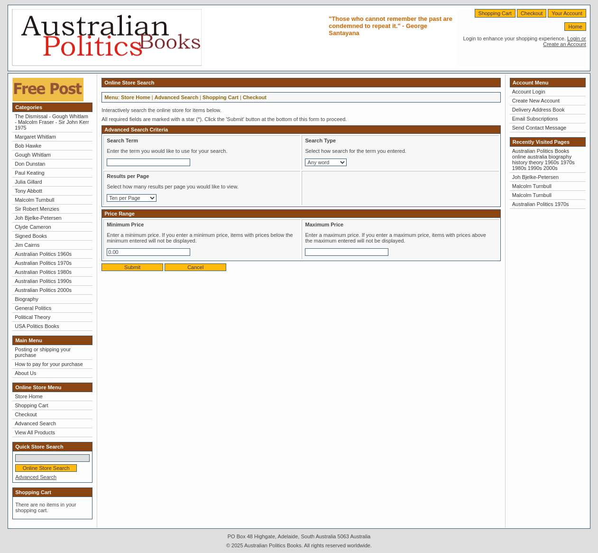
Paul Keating (29, 173)
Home (575, 26)
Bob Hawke (28, 146)
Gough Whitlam (33, 155)
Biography (26, 299)
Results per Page (128, 176)
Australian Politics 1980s (43, 272)
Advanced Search (35, 423)
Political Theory (32, 317)
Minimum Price (125, 224)
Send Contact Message (539, 128)
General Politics (33, 308)
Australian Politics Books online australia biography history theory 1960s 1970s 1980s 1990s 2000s (543, 159)
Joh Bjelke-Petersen (38, 218)
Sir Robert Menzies (37, 209)
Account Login (528, 91)
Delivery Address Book (538, 109)
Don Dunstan (30, 164)
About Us (25, 373)
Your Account (567, 13)
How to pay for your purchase (49, 364)
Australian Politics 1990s (43, 281)
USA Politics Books (37, 326)
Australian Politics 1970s (43, 263)
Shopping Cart (495, 13)
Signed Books (31, 236)
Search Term (122, 140)
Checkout (532, 13)
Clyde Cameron (33, 227)
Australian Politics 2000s (43, 290)
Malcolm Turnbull (34, 200)
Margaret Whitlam (35, 137)
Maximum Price (324, 224)
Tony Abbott (28, 191)
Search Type (320, 140)
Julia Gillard (28, 182)
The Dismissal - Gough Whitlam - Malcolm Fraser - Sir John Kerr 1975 (52, 122)
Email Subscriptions (535, 119)
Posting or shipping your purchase (43, 352)
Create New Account (536, 100)
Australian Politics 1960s (43, 254)
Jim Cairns (27, 245)
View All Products (35, 432)
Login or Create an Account (564, 41)
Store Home (29, 396)
